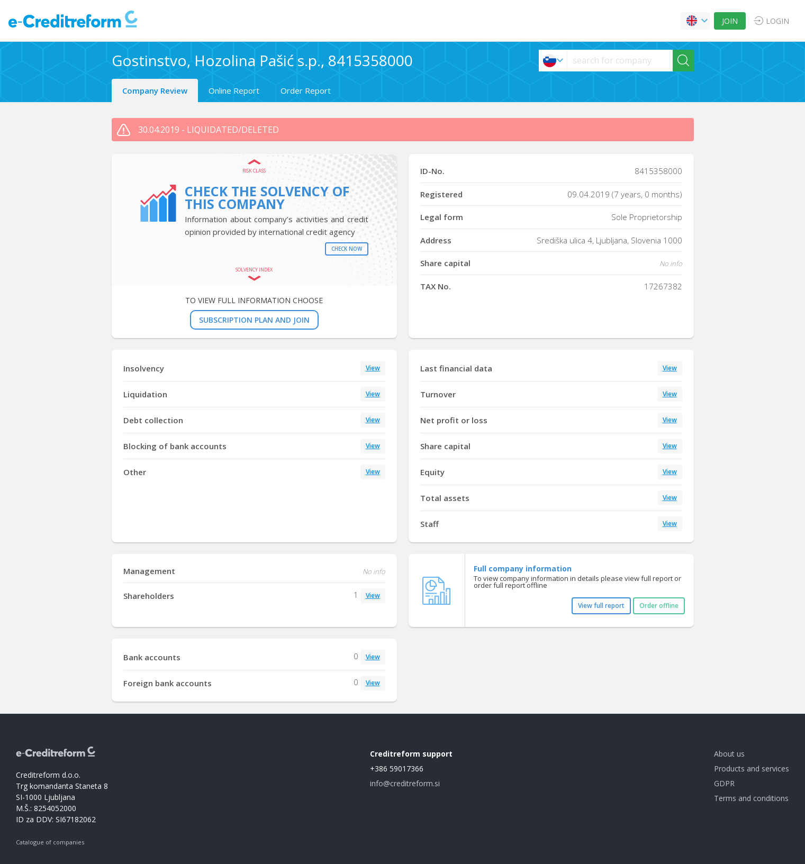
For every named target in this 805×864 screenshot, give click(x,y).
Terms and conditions (751, 798)
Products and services (751, 768)
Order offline (659, 605)
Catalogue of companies (50, 842)
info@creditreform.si (405, 783)
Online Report (234, 90)
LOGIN (777, 21)
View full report (601, 605)
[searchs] (620, 60)
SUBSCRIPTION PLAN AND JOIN (254, 320)
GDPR (724, 783)
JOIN (730, 21)
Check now (346, 248)
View (373, 367)
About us (729, 754)
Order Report (306, 90)
